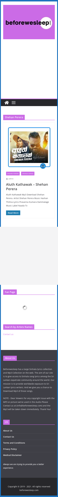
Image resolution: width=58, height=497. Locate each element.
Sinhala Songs (27, 174)
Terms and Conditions (14, 442)
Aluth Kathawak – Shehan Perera (27, 186)
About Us (7, 430)
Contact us (8, 334)
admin (10, 178)
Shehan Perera (13, 174)
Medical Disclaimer (12, 455)
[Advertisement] (29, 71)
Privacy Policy (10, 449)
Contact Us (8, 436)
